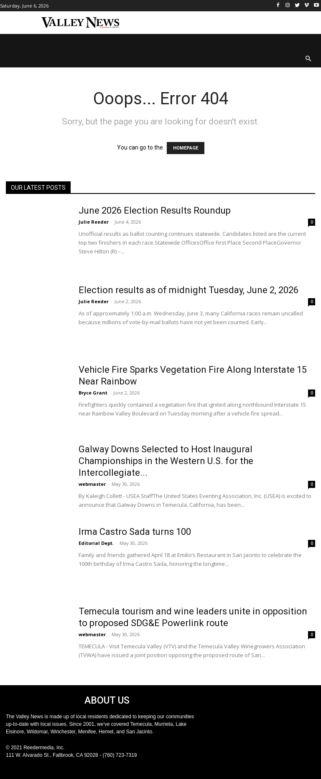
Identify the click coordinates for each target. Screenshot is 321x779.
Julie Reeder (94, 222)
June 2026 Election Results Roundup (155, 210)
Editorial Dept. (96, 543)
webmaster (92, 484)
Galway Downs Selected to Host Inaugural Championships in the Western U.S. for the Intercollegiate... (166, 461)
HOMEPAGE (185, 148)
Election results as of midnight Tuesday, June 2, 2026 (188, 290)
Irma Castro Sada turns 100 (135, 531)
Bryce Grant (93, 393)
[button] (308, 59)
